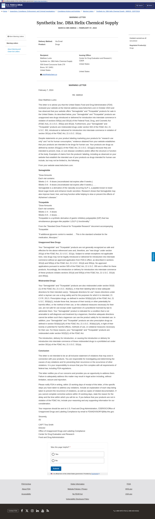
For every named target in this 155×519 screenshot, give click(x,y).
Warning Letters (88, 11)
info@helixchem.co (49, 74)
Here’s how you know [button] (41, 1)
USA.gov (128, 494)
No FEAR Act (77, 494)
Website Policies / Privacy (77, 489)
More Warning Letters (16, 36)
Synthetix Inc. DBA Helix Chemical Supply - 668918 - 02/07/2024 (118, 11)
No (56, 461)
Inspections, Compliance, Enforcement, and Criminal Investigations (32, 11)
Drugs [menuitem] (132, 48)
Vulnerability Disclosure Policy (77, 499)
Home (5, 11)
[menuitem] (139, 40)
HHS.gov (128, 489)
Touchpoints (94, 474)
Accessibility (26, 494)
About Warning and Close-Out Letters (14, 50)
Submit (56, 469)
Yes (56, 454)
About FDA (26, 489)
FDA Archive (26, 484)
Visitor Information (78, 484)
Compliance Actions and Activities (69, 11)
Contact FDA (13, 511)
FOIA (129, 484)
